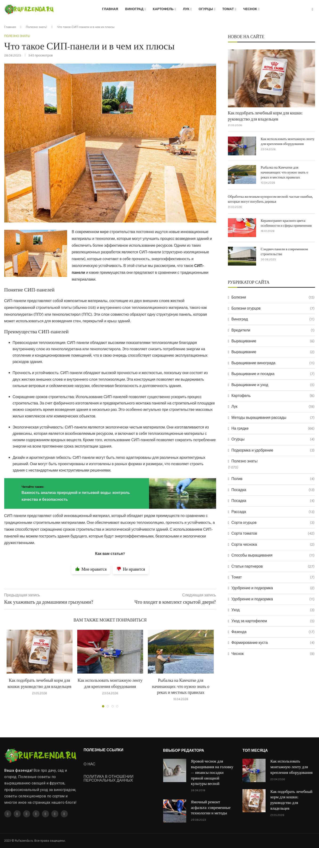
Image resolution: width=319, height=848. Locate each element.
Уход (273, 610)
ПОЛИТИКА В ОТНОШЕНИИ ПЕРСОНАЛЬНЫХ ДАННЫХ (108, 778)
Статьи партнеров (273, 566)
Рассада (273, 511)
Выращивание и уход (273, 385)
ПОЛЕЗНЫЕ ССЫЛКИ (103, 750)
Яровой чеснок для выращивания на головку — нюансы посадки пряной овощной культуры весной (212, 772)
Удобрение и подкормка (273, 588)
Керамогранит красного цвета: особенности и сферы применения (286, 223)
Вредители (273, 330)
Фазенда (273, 631)
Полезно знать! (36, 27)
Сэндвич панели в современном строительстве (284, 251)
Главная (110, 9)
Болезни (273, 297)
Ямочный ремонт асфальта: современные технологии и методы (210, 808)
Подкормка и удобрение (273, 450)
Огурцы (206, 9)
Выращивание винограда (273, 363)
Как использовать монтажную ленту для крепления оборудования (288, 141)
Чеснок (250, 9)
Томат (228, 9)
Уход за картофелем (273, 621)
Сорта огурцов (273, 522)
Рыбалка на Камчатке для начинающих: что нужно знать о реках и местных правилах (181, 686)
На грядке (273, 428)
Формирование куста (273, 642)
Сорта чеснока (273, 544)
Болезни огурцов (273, 308)
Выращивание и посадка (273, 373)
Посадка (273, 490)
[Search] (312, 10)
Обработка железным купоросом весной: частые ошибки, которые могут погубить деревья (270, 199)
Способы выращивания (273, 555)
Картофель (163, 9)
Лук (186, 9)
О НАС (89, 764)
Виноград (134, 9)
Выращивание (273, 341)
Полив (273, 478)
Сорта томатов (273, 533)
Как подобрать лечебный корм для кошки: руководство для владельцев (265, 116)
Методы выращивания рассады (273, 417)
